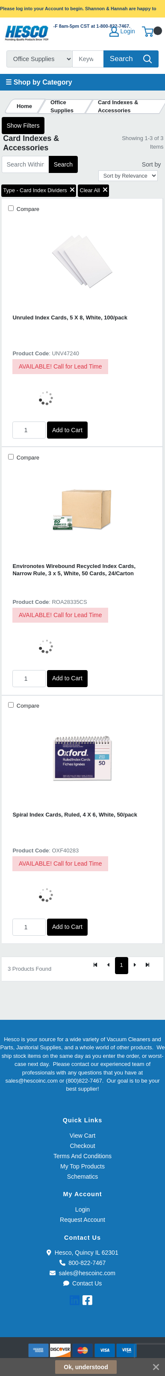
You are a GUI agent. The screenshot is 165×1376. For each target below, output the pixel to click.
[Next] (134, 965)
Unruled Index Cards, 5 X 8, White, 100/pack (69, 317)
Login (82, 1209)
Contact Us (82, 1283)
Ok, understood (86, 1367)
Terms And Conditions (82, 1156)
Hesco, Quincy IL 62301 (82, 1252)
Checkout (82, 1145)
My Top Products (82, 1166)
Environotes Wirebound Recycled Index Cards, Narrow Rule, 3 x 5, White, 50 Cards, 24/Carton (74, 570)
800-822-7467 (82, 1262)
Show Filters (22, 125)
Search (63, 164)
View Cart (82, 1135)
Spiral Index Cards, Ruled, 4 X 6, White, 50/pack (74, 814)
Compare (27, 209)
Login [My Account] (122, 31)
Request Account (82, 1219)
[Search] (88, 58)
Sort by (151, 164)
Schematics (82, 1176)
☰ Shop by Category (39, 82)
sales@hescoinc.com (82, 1273)
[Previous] (108, 965)
